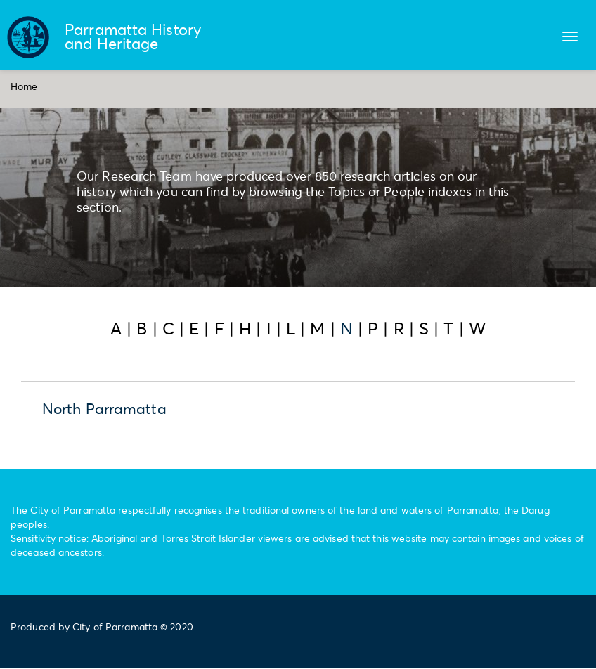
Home (24, 86)
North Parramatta (104, 408)
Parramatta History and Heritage (133, 36)
